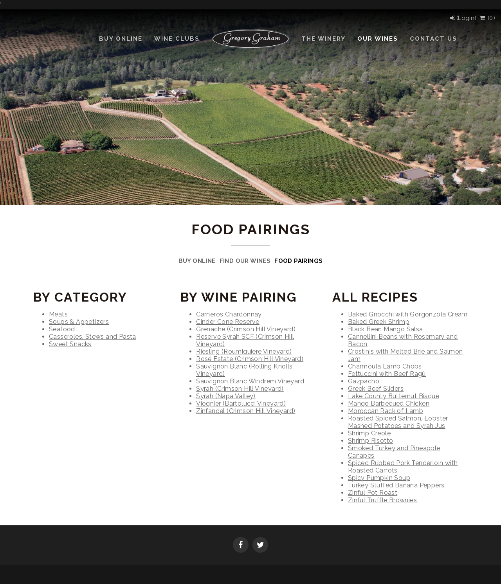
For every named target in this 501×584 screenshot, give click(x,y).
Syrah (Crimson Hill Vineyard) (240, 388)
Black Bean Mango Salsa (385, 329)
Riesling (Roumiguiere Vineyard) (244, 351)
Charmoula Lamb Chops (385, 366)
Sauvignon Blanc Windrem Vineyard (250, 381)
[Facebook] (241, 545)
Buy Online (197, 260)
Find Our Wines (245, 260)
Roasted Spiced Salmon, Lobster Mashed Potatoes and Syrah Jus (398, 422)
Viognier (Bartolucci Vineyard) (241, 403)
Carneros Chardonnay (229, 314)
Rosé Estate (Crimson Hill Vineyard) (249, 359)
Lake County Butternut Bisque (393, 396)
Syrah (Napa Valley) (226, 396)
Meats (58, 314)
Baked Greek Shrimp (378, 321)
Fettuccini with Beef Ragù (387, 373)
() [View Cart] (486, 18)
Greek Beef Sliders (376, 388)
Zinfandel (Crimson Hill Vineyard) (245, 411)
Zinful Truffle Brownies (382, 500)
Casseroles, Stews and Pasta (92, 336)
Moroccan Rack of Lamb (385, 411)
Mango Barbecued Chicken (388, 403)
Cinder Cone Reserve (228, 321)
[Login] (463, 18)
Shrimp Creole (369, 433)
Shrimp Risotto (370, 440)
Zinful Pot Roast (372, 492)
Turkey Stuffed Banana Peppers (396, 485)
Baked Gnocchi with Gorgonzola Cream (408, 314)
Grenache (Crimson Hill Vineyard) (246, 329)
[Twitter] (260, 545)
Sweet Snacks (70, 344)
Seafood (62, 329)
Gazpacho (363, 381)
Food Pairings (298, 260)
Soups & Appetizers (79, 321)
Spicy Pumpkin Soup (379, 478)
